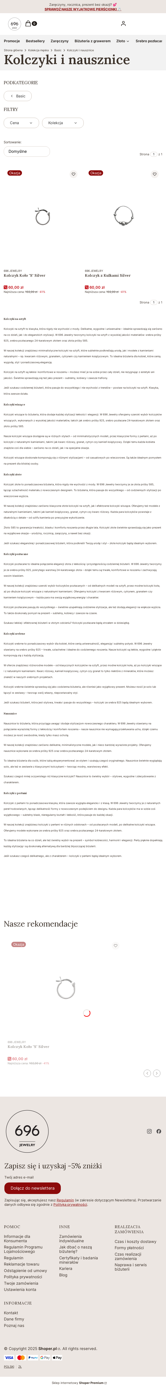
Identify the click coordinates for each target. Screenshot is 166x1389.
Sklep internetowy (78, 1383)
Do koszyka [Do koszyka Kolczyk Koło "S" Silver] (72, 257)
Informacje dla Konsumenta (17, 1238)
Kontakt (11, 1313)
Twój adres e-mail (19, 1177)
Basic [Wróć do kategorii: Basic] (17, 96)
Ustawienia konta (20, 1289)
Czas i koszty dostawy (135, 1241)
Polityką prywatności (70, 1204)
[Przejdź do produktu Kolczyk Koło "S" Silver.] (42, 216)
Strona (144, 154)
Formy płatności (129, 1247)
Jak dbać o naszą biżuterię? (75, 1249)
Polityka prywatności (23, 1277)
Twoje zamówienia (21, 1283)
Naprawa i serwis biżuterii (131, 1267)
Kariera (65, 1268)
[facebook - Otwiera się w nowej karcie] (159, 1131)
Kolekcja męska (38, 50)
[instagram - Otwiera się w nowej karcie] (149, 1131)
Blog (63, 1275)
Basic (57, 50)
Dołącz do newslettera (33, 1188)
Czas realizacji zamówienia (128, 1256)
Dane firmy (14, 1319)
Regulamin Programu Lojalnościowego (23, 1249)
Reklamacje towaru (21, 1264)
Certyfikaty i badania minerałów (78, 1260)
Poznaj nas (14, 1325)
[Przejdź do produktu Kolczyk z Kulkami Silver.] (123, 216)
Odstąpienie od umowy (25, 1270)
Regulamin (65, 1200)
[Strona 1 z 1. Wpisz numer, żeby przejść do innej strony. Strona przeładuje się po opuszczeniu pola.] (153, 154)
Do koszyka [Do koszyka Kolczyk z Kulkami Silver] (154, 257)
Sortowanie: (13, 142)
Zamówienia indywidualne (71, 1238)
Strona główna (13, 50)
